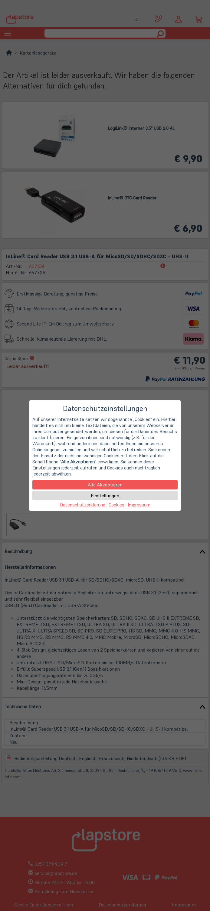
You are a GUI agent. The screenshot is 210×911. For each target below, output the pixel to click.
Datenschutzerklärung (82, 505)
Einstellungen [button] (105, 495)
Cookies (116, 505)
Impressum (139, 505)
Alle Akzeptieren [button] (105, 485)
